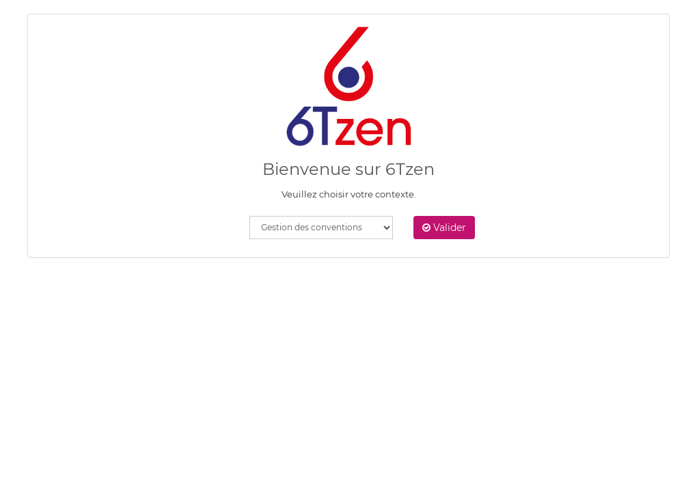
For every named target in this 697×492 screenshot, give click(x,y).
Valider (444, 227)
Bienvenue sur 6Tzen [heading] (348, 169)
